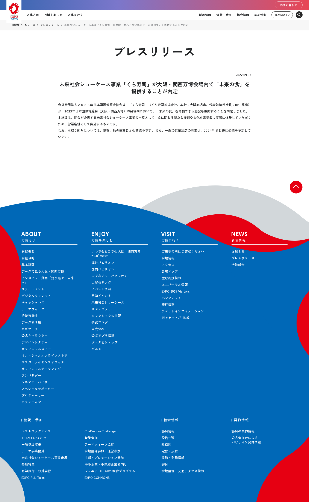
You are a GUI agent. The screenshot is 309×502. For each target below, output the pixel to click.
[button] (296, 187)
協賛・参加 (224, 15)
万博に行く (75, 15)
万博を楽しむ (53, 15)
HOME (16, 25)
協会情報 (243, 15)
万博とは (33, 15)
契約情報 (260, 15)
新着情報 (205, 15)
